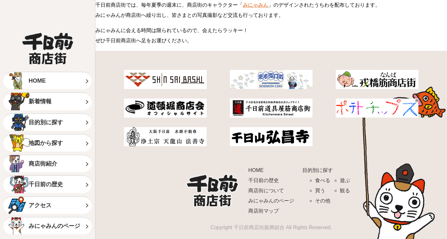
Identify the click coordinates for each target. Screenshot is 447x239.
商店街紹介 (43, 163)
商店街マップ (263, 211)
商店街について (266, 190)
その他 (322, 200)
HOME (37, 81)
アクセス (40, 205)
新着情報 (40, 101)
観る (345, 190)
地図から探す (46, 143)
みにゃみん (255, 5)
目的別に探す (46, 122)
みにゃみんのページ (54, 226)
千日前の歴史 (46, 184)
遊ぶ (345, 180)
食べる (322, 180)
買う (320, 190)
